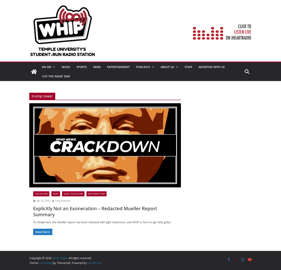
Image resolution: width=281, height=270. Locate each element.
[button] (53, 67)
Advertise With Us (211, 67)
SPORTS (81, 67)
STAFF (188, 67)
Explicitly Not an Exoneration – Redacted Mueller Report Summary (95, 211)
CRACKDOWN (41, 193)
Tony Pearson (62, 200)
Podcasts (143, 67)
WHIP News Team (96, 193)
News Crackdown (73, 193)
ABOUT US (167, 67)
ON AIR (46, 67)
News (97, 67)
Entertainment (118, 67)
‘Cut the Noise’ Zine (56, 76)
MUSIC (66, 67)
